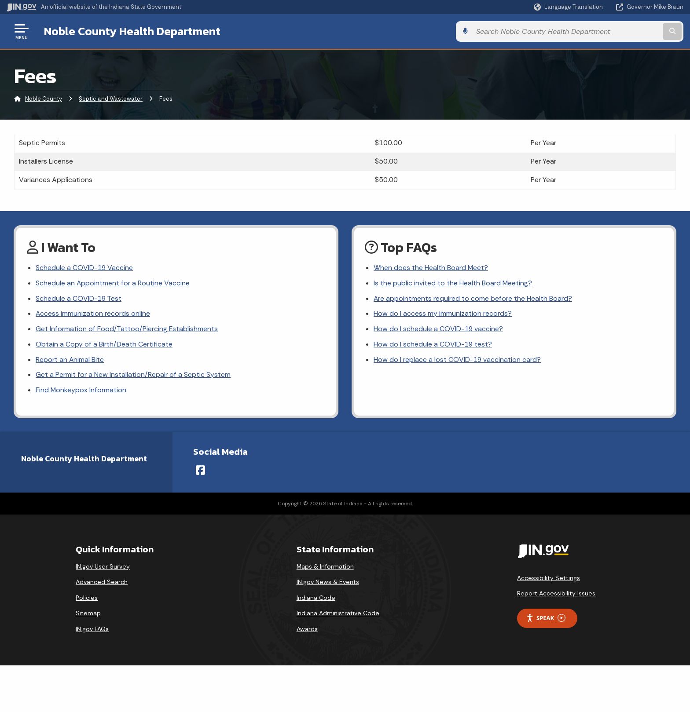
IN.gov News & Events (328, 584)
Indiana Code (316, 599)
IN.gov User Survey (103, 568)
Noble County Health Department (132, 31)
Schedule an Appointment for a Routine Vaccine (113, 283)
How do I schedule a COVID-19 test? (433, 345)
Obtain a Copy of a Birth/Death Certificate (104, 345)
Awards (307, 631)
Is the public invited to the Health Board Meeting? (453, 283)
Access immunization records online (93, 314)
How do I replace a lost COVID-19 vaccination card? (458, 360)
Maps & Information (325, 568)
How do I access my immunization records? (443, 314)
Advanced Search (102, 584)
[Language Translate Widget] (569, 7)
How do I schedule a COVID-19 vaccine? (439, 330)
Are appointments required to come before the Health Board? (473, 298)
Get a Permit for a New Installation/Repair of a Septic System (133, 376)
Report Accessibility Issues (556, 595)
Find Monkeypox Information (81, 392)
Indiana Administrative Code (338, 615)
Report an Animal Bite (70, 360)
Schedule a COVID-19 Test (79, 298)
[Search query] (604, 31)
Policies (87, 599)
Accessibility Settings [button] (548, 579)
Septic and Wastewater (111, 98)
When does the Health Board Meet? (431, 268)
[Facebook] (200, 472)
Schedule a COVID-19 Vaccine (85, 268)
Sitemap (88, 615)
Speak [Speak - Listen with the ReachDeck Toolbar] (545, 620)
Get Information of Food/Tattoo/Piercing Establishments (127, 330)
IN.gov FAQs (92, 631)
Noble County (43, 98)
